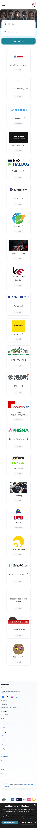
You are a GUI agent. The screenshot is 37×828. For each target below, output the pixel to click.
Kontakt (2, 769)
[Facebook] (3, 697)
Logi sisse (3, 727)
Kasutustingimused (5, 773)
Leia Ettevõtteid (18, 41)
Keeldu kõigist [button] (27, 822)
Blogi (2, 760)
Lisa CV (2, 735)
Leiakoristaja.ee (4, 702)
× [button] (35, 805)
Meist (2, 765)
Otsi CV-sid (3, 718)
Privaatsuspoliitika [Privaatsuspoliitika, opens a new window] (28, 819)
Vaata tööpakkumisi (5, 739)
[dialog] (18, 815)
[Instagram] (12, 697)
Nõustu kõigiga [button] (9, 822)
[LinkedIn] (17, 697)
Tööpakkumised (4, 756)
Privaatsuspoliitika (5, 778)
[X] (7, 697)
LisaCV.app (3, 705)
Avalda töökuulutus (5, 714)
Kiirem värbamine (5, 723)
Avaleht (2, 752)
